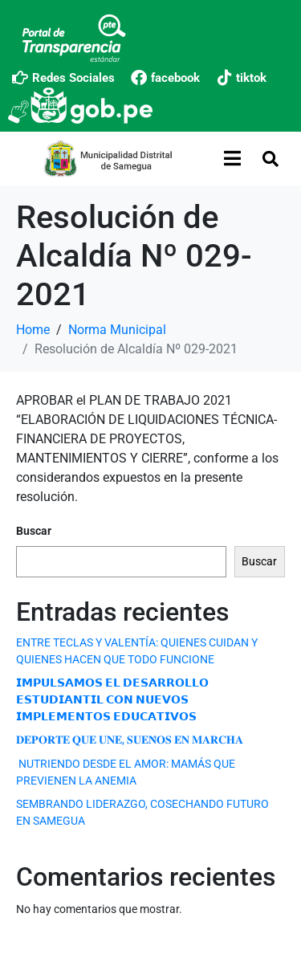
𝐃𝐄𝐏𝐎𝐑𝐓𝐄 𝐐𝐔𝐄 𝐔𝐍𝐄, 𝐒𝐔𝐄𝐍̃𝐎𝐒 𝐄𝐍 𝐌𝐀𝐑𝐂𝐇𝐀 (129, 739)
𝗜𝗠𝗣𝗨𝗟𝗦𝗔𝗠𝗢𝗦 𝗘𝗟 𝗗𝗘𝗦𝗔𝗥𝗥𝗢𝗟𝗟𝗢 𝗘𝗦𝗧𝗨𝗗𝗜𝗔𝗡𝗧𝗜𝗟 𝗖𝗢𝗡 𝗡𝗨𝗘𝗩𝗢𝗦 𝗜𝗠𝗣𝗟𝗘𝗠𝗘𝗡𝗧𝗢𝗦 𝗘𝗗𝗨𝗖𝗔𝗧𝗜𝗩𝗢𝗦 (112, 699)
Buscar (33, 530)
